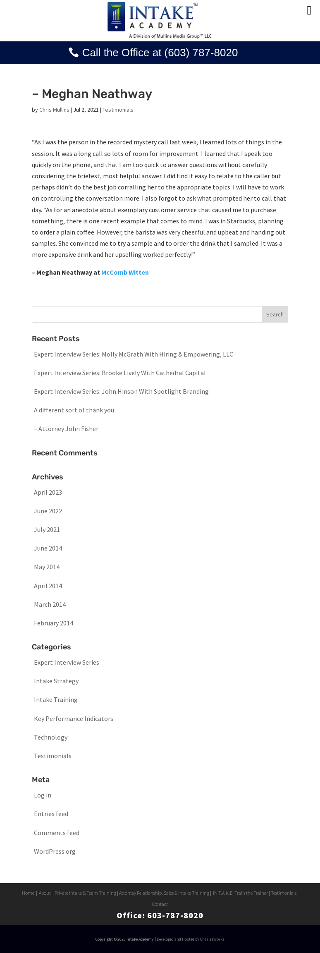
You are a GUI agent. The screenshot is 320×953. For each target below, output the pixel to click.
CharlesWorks (212, 939)
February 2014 (53, 623)
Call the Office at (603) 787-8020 (160, 52)
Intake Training (56, 699)
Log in (42, 795)
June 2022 (48, 511)
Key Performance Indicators (73, 718)
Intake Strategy (56, 681)
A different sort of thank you (74, 410)
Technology (50, 737)
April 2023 (48, 492)
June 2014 (48, 548)
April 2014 (48, 586)
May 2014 (47, 567)
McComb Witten (125, 272)
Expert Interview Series (66, 662)
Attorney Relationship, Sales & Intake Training (164, 893)
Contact (160, 904)
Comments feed (56, 832)
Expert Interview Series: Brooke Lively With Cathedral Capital (120, 373)
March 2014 (50, 604)
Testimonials (118, 109)
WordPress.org (55, 851)
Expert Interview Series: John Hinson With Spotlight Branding (121, 391)
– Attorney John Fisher (66, 428)
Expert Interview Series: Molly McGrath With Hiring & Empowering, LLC (133, 354)
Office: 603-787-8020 (160, 915)
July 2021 (47, 529)
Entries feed (51, 813)
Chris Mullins (54, 109)
